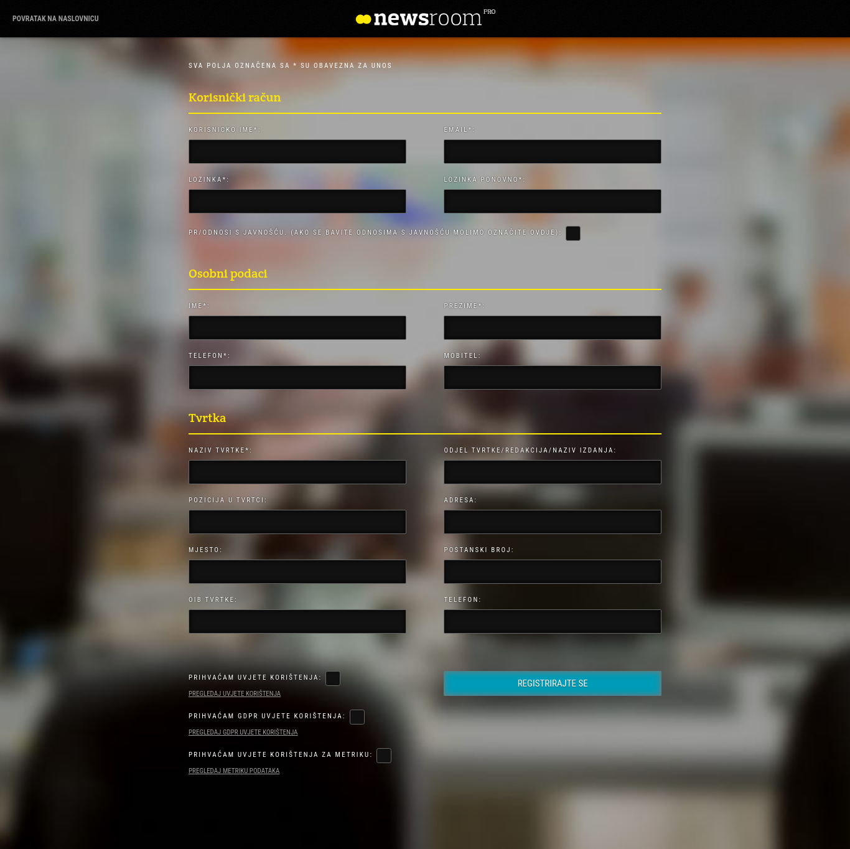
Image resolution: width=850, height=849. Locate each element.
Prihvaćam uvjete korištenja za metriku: (281, 755)
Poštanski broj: (479, 549)
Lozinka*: (209, 179)
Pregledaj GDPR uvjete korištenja (243, 732)
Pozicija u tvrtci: (228, 500)
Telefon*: (210, 355)
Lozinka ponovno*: (485, 179)
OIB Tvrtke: (213, 599)
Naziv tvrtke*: (221, 450)
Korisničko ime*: (225, 129)
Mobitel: (462, 355)
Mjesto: (206, 549)
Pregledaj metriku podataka (234, 771)
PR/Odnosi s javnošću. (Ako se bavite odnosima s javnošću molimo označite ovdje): (375, 232)
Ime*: (199, 306)
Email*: (459, 129)
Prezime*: (464, 306)
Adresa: (460, 500)
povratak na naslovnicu (55, 18)
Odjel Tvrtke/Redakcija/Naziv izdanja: (530, 450)
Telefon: (463, 599)
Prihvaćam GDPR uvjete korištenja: (267, 716)
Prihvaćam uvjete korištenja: (255, 677)
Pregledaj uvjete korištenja (235, 694)
